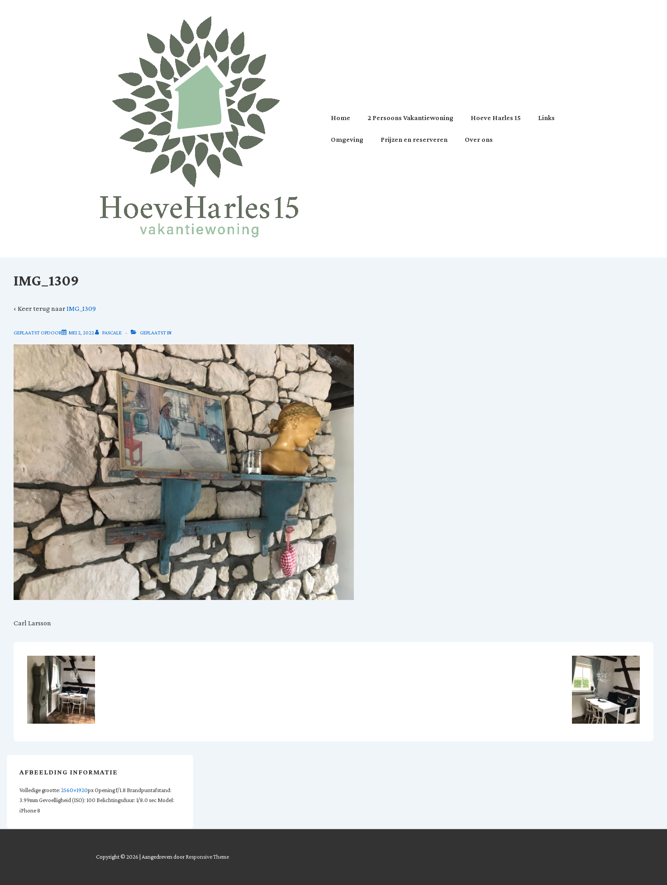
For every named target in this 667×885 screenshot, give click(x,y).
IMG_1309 (81, 308)
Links (546, 117)
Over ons (479, 139)
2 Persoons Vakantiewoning (410, 117)
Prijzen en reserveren (414, 139)
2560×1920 (74, 790)
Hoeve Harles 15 (496, 117)
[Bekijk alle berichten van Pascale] (109, 332)
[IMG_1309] (81, 332)
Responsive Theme (207, 856)
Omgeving (347, 139)
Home (340, 117)
